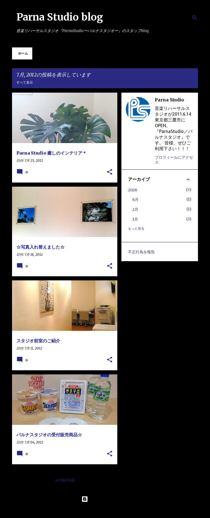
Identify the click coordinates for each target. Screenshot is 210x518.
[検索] (194, 17)
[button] (109, 172)
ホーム (23, 53)
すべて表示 (24, 82)
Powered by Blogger (105, 499)
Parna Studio (169, 100)
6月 (135, 199)
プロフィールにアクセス (174, 159)
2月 (135, 209)
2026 (132, 189)
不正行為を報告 (141, 251)
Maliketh (119, 510)
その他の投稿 (65, 480)
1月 (135, 219)
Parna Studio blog (59, 17)
